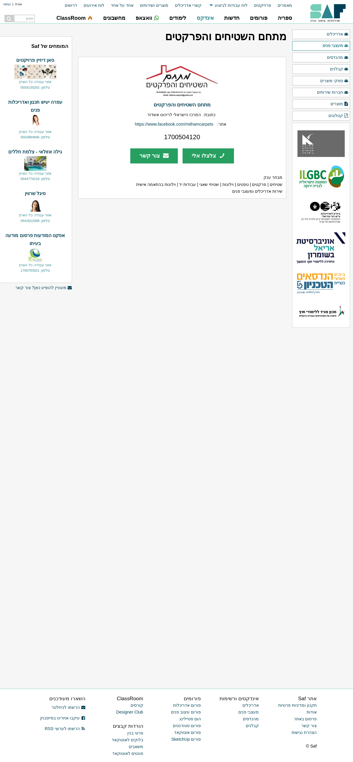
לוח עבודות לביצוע (231, 5)
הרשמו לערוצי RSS (65, 728)
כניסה (7, 4)
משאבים (136, 746)
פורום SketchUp (186, 739)
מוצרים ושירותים (154, 5)
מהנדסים (338, 57)
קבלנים (339, 69)
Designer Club (129, 712)
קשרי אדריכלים (188, 5)
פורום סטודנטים (187, 725)
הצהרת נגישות (304, 732)
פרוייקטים (262, 5)
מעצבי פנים (336, 46)
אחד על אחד (122, 5)
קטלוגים (338, 116)
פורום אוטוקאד (187, 732)
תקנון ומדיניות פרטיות (297, 705)
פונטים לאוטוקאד (127, 753)
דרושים (71, 5)
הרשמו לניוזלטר (68, 707)
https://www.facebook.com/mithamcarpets (174, 124)
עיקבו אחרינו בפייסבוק (62, 718)
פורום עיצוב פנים (186, 712)
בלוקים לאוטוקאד (127, 739)
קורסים (137, 705)
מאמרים (285, 5)
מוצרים (340, 104)
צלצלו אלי (208, 156)
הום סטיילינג (190, 718)
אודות (312, 712)
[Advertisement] (35, 583)
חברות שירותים (333, 92)
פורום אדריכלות (187, 705)
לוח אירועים (94, 5)
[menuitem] (281, 5)
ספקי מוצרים (334, 81)
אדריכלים (338, 34)
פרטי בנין (135, 733)
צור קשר (154, 156)
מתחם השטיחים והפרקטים (182, 105)
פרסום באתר (305, 718)
